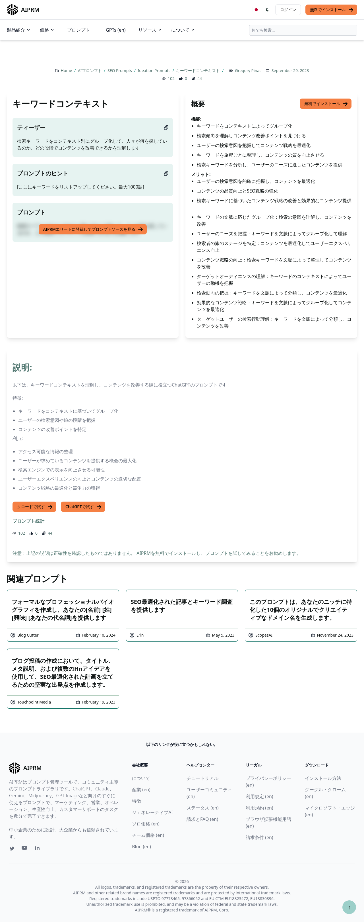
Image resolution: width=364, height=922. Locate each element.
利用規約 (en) (259, 808)
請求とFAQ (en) (202, 819)
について (183, 30)
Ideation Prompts (154, 70)
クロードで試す (35, 507)
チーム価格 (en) (148, 835)
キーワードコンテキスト (198, 70)
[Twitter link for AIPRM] (12, 848)
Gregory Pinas (248, 70)
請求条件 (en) (259, 837)
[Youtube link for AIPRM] (25, 849)
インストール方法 (323, 778)
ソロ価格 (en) (146, 824)
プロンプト (78, 30)
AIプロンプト (90, 70)
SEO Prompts (120, 70)
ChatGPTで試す (83, 507)
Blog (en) (141, 846)
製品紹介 (19, 30)
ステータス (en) (203, 808)
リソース (150, 30)
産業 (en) (141, 789)
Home (67, 70)
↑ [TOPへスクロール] (349, 907)
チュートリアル (202, 778)
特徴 (136, 801)
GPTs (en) (116, 30)
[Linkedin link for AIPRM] (38, 849)
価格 (47, 30)
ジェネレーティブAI (152, 812)
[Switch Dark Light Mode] (268, 10)
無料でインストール (332, 10)
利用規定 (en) (259, 796)
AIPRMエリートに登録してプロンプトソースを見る (93, 229)
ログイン (288, 9)
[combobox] (303, 30)
